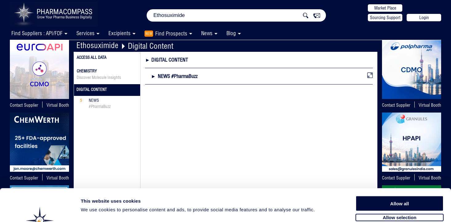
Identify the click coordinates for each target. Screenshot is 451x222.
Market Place (385, 8)
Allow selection (399, 184)
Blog (231, 33)
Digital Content (150, 46)
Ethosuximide (97, 45)
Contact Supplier (24, 105)
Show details (323, 210)
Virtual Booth (58, 105)
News (207, 33)
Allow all (399, 170)
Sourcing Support (385, 17)
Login (424, 17)
